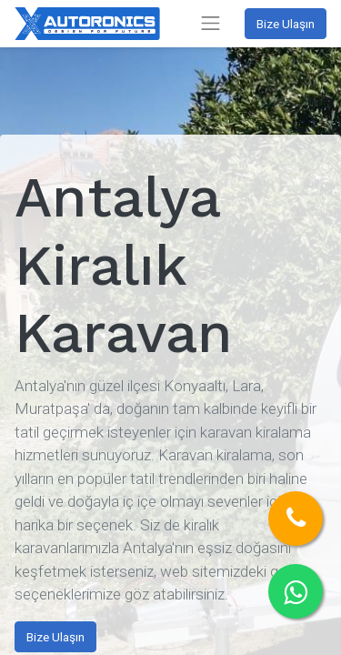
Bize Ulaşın (285, 23)
